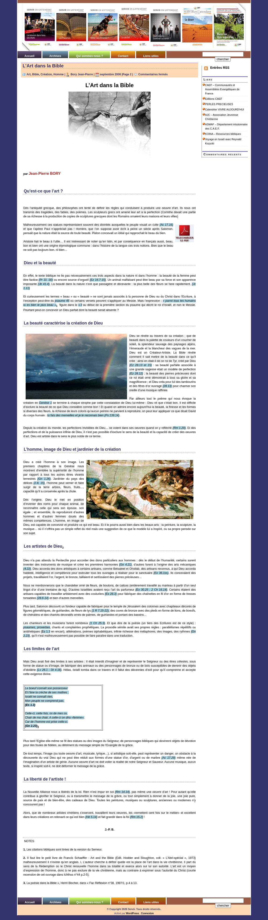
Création (46, 74)
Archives (55, 56)
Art (29, 74)
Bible (35, 74)
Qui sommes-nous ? (89, 56)
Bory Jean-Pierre (82, 74)
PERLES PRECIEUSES (219, 104)
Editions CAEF (213, 98)
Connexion (147, 913)
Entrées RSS (219, 67)
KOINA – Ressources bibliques (223, 133)
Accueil (29, 56)
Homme (58, 74)
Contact (123, 56)
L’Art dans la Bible (43, 65)
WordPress (132, 913)
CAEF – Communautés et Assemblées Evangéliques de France (222, 89)
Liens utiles (150, 56)
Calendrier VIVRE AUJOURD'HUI (224, 109)
